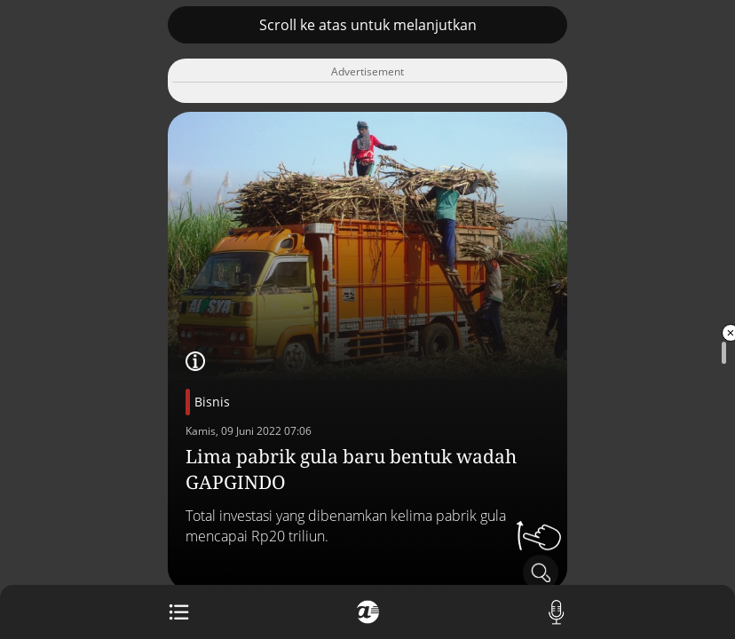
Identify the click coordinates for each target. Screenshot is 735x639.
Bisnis (212, 401)
